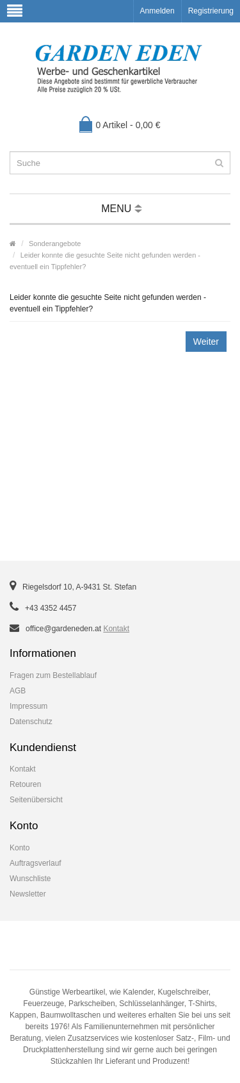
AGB (18, 690)
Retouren (25, 784)
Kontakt (116, 628)
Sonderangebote (55, 243)
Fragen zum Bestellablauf (53, 675)
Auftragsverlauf (35, 863)
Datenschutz (31, 721)
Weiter (206, 341)
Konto (19, 847)
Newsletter (28, 893)
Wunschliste (30, 878)
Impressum (28, 706)
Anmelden (157, 10)
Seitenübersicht (36, 799)
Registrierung (211, 10)
